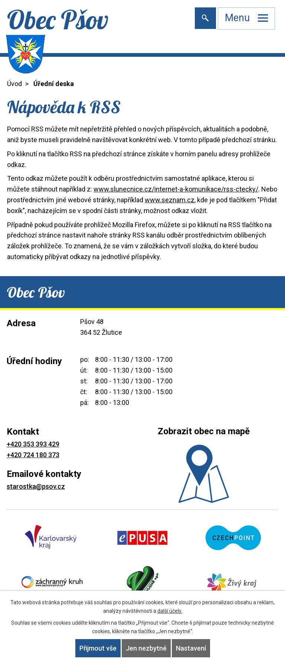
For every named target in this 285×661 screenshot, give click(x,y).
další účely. (169, 611)
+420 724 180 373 (33, 455)
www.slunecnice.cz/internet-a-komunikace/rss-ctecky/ (176, 189)
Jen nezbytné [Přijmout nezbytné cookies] (146, 648)
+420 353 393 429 (33, 444)
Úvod (14, 84)
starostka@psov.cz (36, 486)
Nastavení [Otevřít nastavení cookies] (191, 648)
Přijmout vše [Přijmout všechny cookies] (98, 648)
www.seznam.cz (169, 200)
